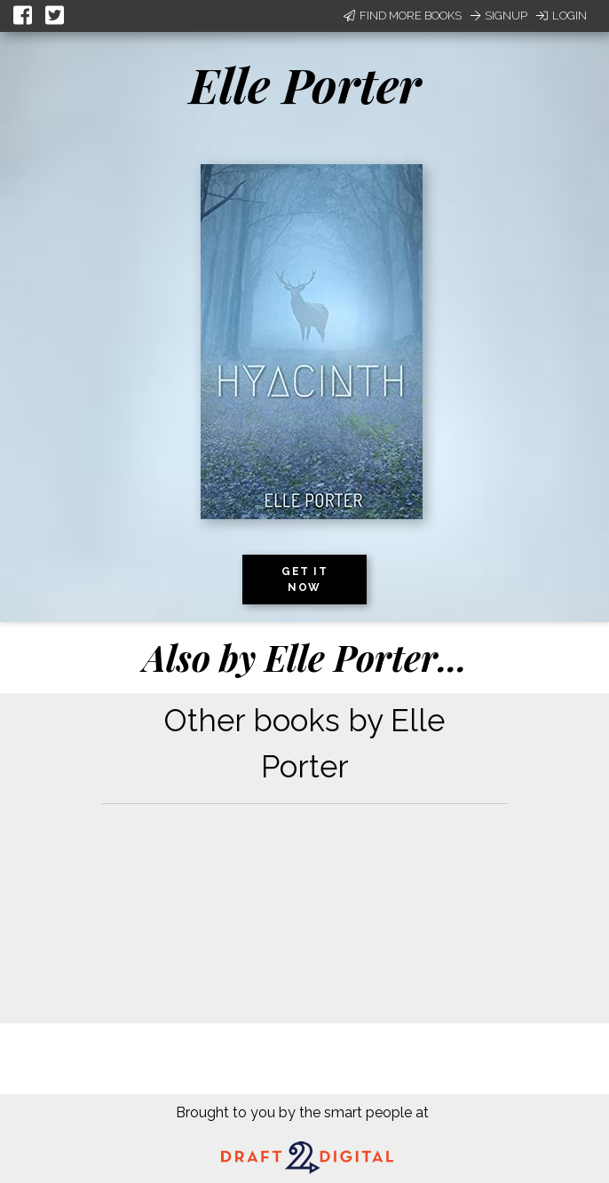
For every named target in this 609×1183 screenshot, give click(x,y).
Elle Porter (305, 84)
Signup (499, 15)
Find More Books (403, 15)
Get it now (304, 579)
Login (561, 15)
